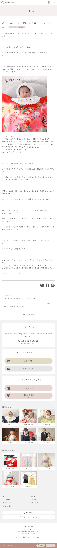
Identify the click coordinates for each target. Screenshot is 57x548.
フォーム (50, 545)
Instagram (38, 512)
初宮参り (21, 27)
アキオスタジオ (36, 517)
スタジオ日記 (12, 27)
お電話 (40, 545)
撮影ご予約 (20, 361)
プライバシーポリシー (34, 537)
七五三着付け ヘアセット (20, 396)
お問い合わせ (20, 368)
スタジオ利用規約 (21, 537)
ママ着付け (20, 388)
